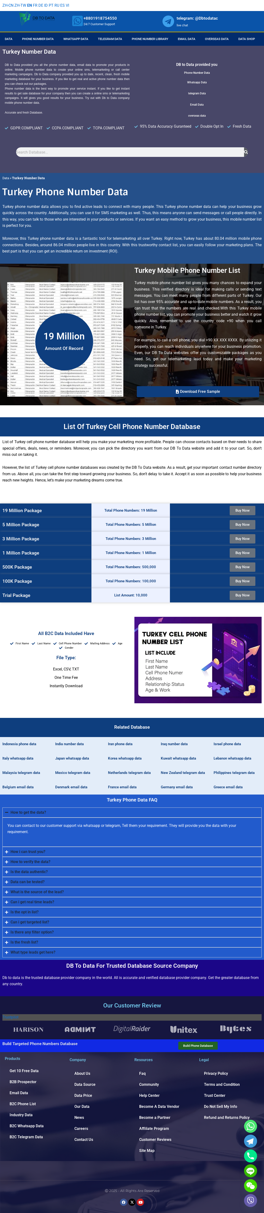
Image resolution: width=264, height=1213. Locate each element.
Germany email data (177, 787)
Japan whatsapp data (72, 758)
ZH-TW (20, 5)
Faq (142, 1073)
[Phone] (250, 1156)
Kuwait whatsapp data (178, 758)
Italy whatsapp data (17, 758)
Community (149, 1084)
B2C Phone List (23, 1104)
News (79, 1117)
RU (56, 5)
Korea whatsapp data (125, 758)
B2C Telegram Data (26, 1137)
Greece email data (228, 787)
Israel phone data (227, 744)
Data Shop (246, 39)
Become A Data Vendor (159, 1106)
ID (46, 5)
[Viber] (250, 1200)
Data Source (85, 1084)
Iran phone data (120, 744)
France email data (122, 787)
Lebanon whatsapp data (232, 758)
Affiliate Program (154, 1128)
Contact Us (83, 1139)
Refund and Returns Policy (227, 1117)
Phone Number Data (38, 39)
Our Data (82, 1106)
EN (29, 5)
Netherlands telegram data (129, 773)
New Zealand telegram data (183, 773)
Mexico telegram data (72, 773)
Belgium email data (18, 787)
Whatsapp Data (75, 39)
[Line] (250, 1170)
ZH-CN (7, 5)
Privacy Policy (216, 1073)
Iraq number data (174, 744)
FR (35, 5)
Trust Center (214, 1095)
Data (8, 39)
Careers (81, 1128)
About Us (82, 1073)
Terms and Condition (222, 1084)
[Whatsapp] (250, 1126)
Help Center (149, 1095)
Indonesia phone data (19, 744)
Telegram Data (110, 39)
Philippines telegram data (234, 773)
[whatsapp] (78, 21)
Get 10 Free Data (24, 1071)
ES (62, 5)
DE (40, 5)
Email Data (186, 39)
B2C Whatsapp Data (27, 1126)
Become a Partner (154, 1117)
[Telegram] (250, 1141)
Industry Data (21, 1115)
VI (67, 5)
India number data (69, 744)
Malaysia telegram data (21, 773)
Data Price (83, 1095)
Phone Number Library (150, 39)
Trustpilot (10, 1017)
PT (51, 5)
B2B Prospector (23, 1082)
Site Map (147, 1150)
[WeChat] (250, 1185)
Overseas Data (217, 39)
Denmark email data (71, 787)
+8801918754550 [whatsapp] (100, 18)
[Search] (246, 152)
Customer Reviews (155, 1139)
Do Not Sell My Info (220, 1106)
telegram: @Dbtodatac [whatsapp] (197, 18)
